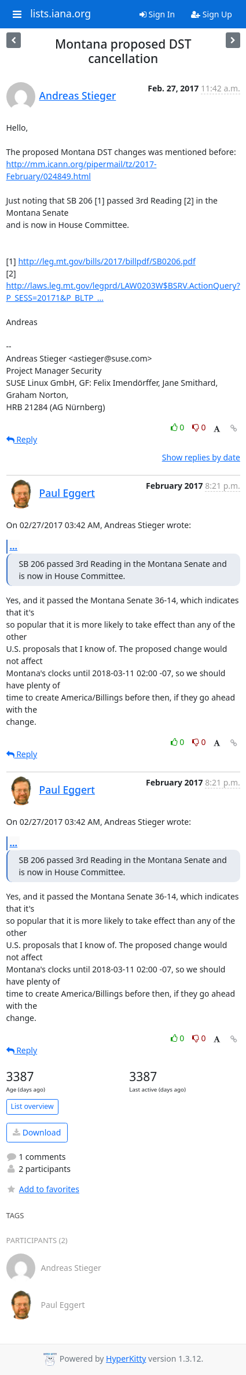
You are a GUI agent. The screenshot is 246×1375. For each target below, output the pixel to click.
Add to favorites (42, 1189)
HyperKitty (126, 1358)
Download (37, 1132)
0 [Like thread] (178, 427)
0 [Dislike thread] (199, 427)
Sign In (157, 14)
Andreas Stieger (77, 95)
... (14, 546)
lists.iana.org (60, 14)
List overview (32, 1106)
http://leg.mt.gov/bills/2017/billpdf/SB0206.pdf (106, 261)
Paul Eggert (67, 493)
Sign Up (211, 14)
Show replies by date (201, 457)
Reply (22, 439)
